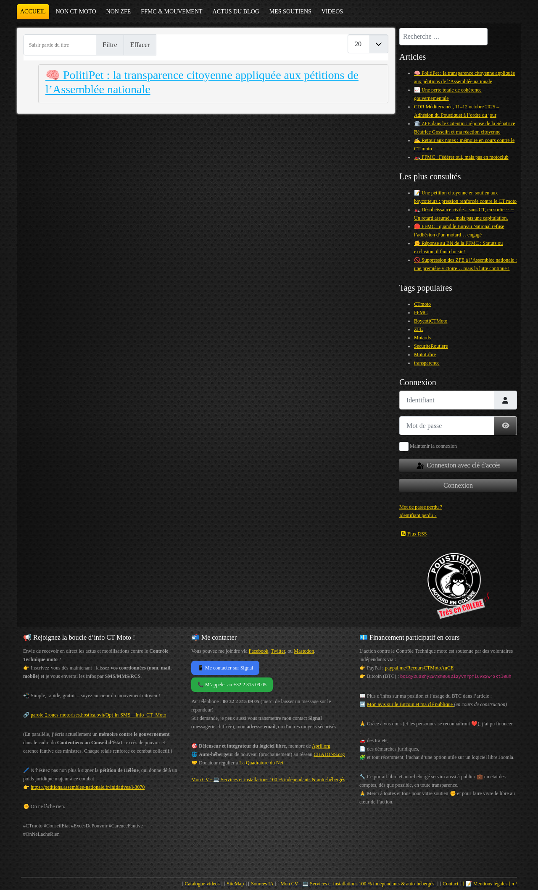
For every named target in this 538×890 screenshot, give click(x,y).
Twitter (278, 651)
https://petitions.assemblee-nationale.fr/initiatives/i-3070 (88, 787)
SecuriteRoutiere (431, 346)
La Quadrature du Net (261, 763)
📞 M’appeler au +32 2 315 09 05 (232, 685)
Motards (422, 338)
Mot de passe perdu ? (420, 507)
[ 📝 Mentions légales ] (487, 884)
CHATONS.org (329, 754)
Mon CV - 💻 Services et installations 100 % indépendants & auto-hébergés (268, 779)
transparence (427, 363)
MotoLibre (425, 354)
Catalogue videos (203, 884)
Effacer (140, 44)
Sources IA (262, 884)
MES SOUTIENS (290, 11)
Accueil (33, 11)
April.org (321, 746)
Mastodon (304, 651)
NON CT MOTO (76, 11)
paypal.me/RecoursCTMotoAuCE (419, 668)
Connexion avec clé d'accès (458, 466)
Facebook (259, 651)
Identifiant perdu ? (418, 515)
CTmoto (422, 304)
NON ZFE (118, 11)
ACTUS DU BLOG (236, 11)
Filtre (110, 44)
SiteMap (235, 884)
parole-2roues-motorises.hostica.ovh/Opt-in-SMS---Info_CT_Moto (98, 715)
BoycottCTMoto (430, 321)
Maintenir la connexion (433, 446)
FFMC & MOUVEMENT (171, 11)
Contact (450, 884)
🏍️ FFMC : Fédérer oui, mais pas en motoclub (461, 157)
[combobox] (443, 36)
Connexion (458, 485)
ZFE (418, 329)
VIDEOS (332, 11)
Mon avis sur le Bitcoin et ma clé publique (410, 704)
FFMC (420, 312)
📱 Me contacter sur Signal (225, 668)
